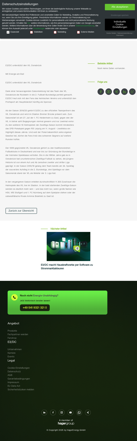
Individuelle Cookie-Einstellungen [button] (120, 24)
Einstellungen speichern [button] (120, 15)
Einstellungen (39, 29)
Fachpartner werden (18, 334)
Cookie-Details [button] (111, 33)
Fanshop (12, 338)
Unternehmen (15, 349)
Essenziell (13, 32)
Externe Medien (85, 32)
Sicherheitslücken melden (21, 389)
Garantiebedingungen (19, 379)
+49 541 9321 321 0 (35, 307)
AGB (10, 375)
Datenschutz (14, 371)
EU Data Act (14, 386)
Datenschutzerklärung (85, 26)
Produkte (12, 331)
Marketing (60, 32)
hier (28, 23)
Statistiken (36, 32)
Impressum (13, 382)
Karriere (12, 353)
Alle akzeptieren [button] (120, 7)
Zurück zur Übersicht (21, 211)
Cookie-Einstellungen (19, 368)
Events (11, 357)
